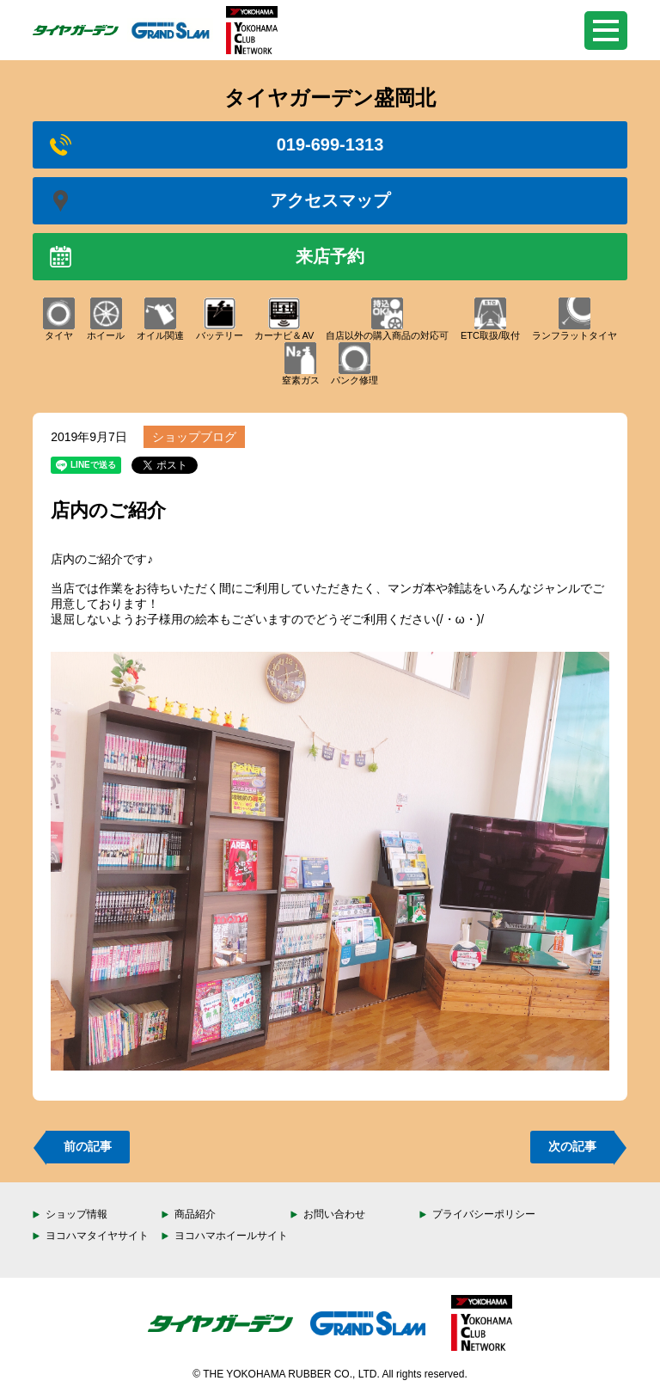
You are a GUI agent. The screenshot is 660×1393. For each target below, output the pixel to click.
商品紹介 (195, 1214)
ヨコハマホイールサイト (231, 1236)
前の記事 (88, 1146)
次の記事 (572, 1146)
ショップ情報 (76, 1214)
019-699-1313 (216, 145)
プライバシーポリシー (483, 1214)
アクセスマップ (220, 201)
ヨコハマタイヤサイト (97, 1236)
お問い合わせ (334, 1214)
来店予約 (207, 256)
